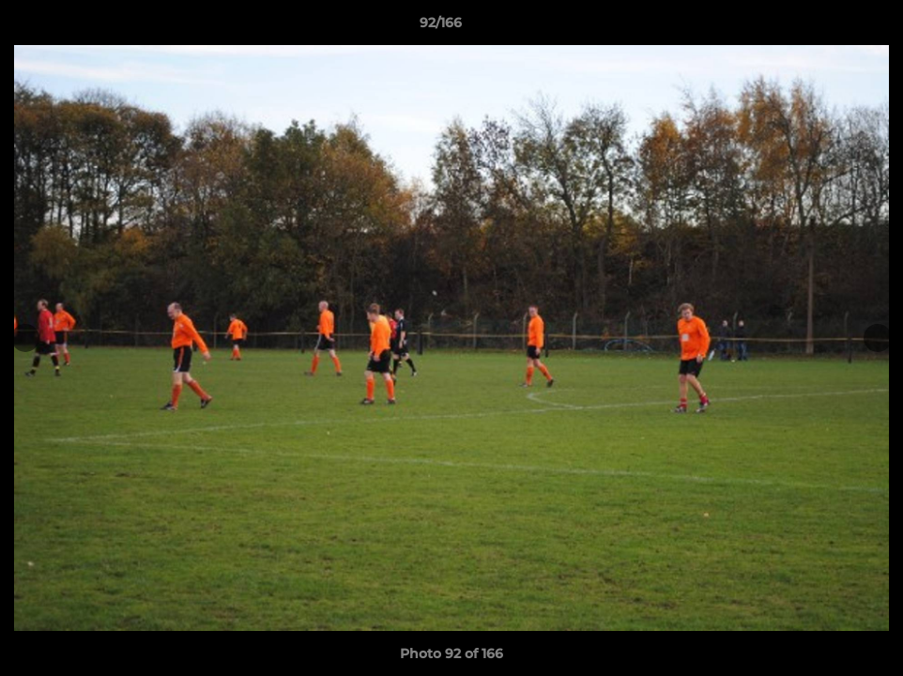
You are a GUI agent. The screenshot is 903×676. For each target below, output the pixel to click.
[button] (824, 27)
